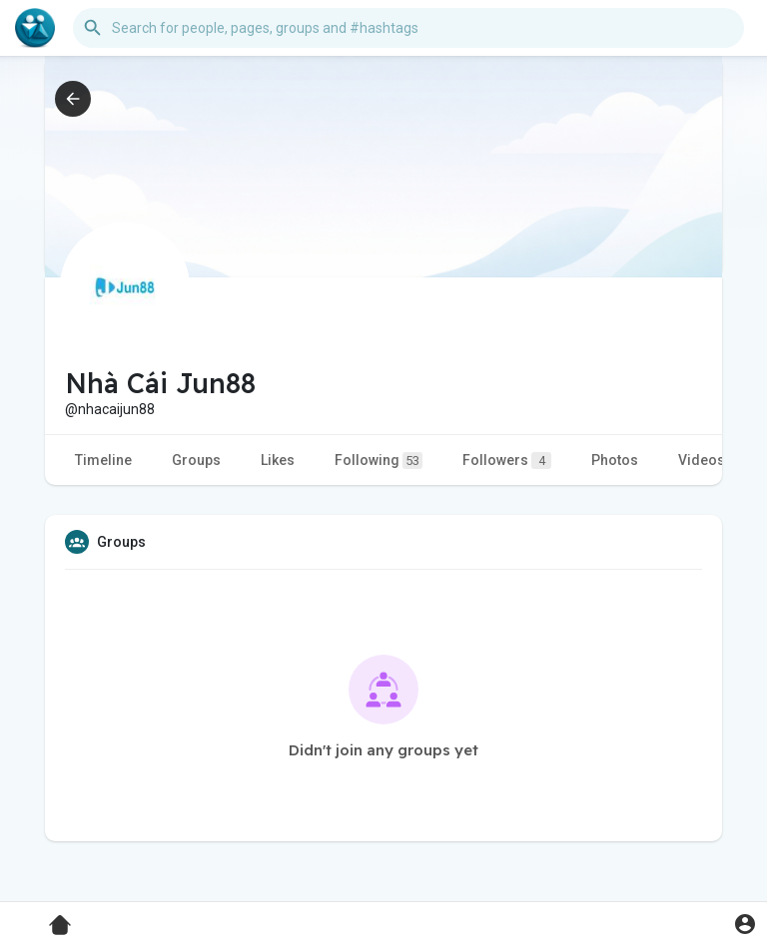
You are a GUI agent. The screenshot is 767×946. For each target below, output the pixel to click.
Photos (614, 460)
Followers (506, 460)
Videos (701, 460)
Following (378, 460)
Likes (278, 460)
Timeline (103, 460)
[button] (408, 28)
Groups (196, 460)
